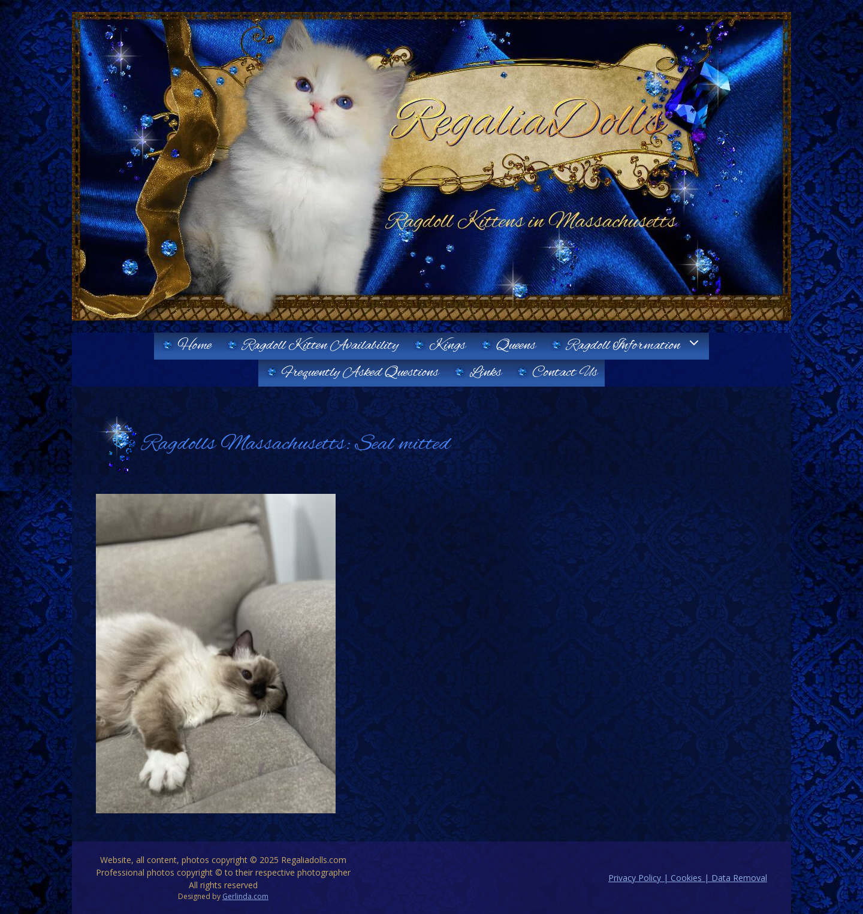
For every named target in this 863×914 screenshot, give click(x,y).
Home (194, 345)
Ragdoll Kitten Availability (320, 345)
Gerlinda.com (245, 896)
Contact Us (565, 372)
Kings (447, 345)
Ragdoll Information (637, 346)
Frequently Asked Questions (360, 372)
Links (485, 372)
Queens (516, 345)
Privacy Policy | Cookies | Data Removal (687, 877)
